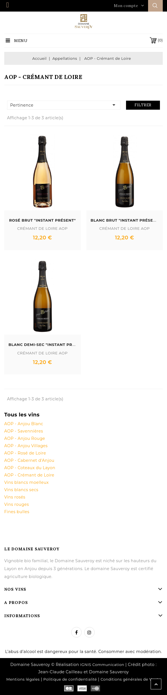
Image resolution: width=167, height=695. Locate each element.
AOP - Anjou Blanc (23, 423)
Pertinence (63, 105)
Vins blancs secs (21, 489)
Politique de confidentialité (70, 679)
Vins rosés (14, 497)
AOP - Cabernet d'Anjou (29, 460)
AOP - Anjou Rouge (24, 438)
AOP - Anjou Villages (26, 445)
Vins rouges (16, 504)
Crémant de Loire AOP (42, 228)
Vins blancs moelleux (26, 482)
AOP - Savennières (23, 431)
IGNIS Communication (102, 664)
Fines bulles (16, 511)
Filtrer (143, 105)
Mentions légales (23, 679)
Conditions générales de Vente (131, 679)
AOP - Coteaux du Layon (29, 467)
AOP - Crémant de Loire (29, 475)
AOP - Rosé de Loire (25, 453)
